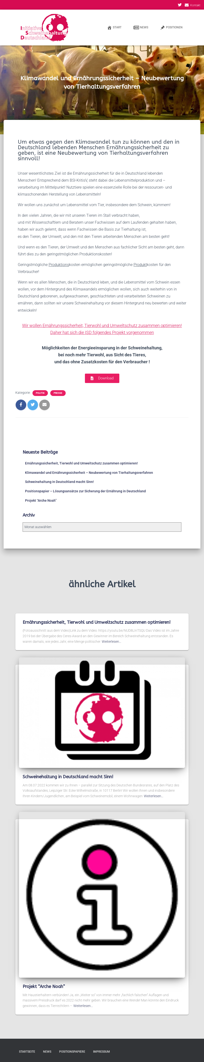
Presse (58, 393)
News (141, 27)
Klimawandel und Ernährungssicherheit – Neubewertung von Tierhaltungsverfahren (89, 473)
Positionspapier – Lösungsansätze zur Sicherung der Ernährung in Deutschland (85, 491)
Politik (40, 393)
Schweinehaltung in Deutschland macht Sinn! (59, 482)
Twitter (180, 5)
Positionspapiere (72, 1051)
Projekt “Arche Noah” (41, 500)
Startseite (27, 1051)
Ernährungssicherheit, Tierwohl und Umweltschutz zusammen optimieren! (81, 463)
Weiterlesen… (111, 641)
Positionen (171, 27)
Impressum (101, 1051)
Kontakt (195, 5)
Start (114, 27)
